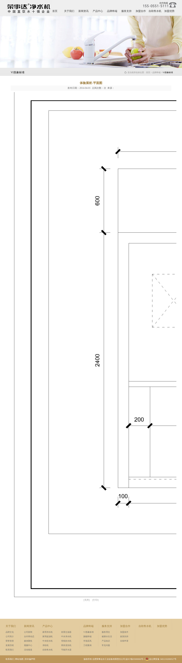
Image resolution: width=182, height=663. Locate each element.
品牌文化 (10, 632)
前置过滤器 (66, 632)
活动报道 (28, 650)
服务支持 (126, 11)
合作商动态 (29, 636)
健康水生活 (107, 636)
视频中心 (28, 645)
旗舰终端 (87, 636)
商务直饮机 (66, 645)
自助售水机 (155, 11)
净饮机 (45, 645)
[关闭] (87, 600)
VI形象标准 (88, 632)
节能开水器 (66, 650)
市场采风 (87, 641)
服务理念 (106, 632)
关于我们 (69, 11)
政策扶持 (124, 636)
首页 (54, 11)
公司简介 (10, 636)
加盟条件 (124, 632)
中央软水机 (47, 641)
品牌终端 (112, 11)
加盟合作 (141, 11)
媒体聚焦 (28, 641)
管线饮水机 (66, 641)
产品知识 (106, 641)
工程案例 (87, 645)
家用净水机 (47, 632)
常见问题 (106, 645)
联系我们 (10, 650)
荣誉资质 (10, 641)
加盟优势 (169, 11)
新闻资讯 (83, 11)
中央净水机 (66, 636)
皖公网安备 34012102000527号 (160, 659)
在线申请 (124, 641)
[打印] (95, 600)
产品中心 (98, 11)
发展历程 (10, 645)
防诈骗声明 (30, 659)
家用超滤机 (47, 636)
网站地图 (19, 659)
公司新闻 (28, 632)
